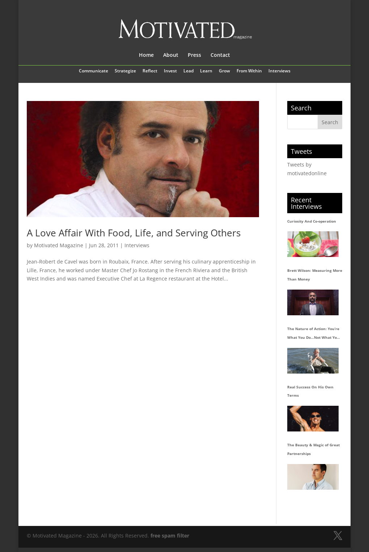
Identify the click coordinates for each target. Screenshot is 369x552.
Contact (220, 55)
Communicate (93, 71)
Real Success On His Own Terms (310, 391)
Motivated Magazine (58, 245)
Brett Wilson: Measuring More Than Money (314, 275)
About (170, 55)
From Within (249, 71)
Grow (224, 71)
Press (194, 55)
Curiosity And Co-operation (311, 221)
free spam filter (169, 535)
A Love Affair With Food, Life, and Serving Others (134, 232)
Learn (206, 71)
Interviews (279, 71)
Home (146, 55)
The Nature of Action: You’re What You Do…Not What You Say (313, 334)
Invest (170, 71)
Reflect (150, 71)
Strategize (125, 71)
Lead (188, 71)
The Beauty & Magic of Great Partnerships (313, 449)
